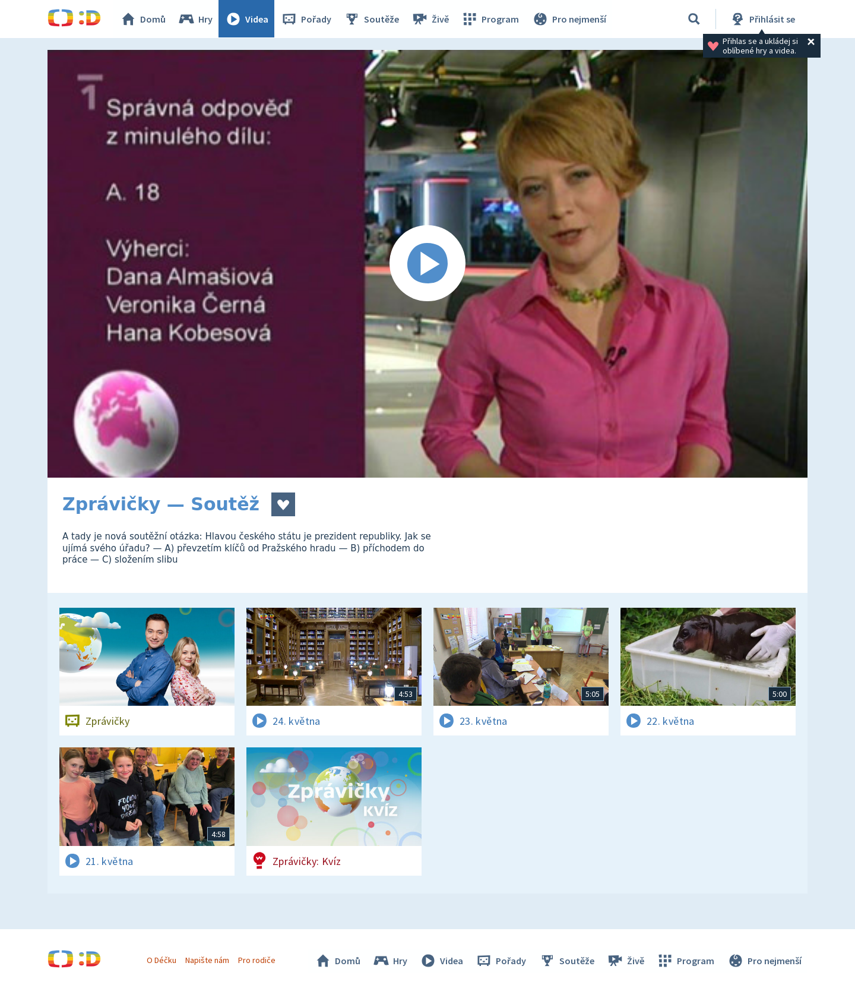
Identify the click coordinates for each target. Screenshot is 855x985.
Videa (247, 19)
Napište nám (207, 960)
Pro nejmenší (568, 19)
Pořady (306, 19)
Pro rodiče (257, 960)
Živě (430, 19)
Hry (195, 19)
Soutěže (372, 19)
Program (490, 19)
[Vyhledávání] (694, 19)
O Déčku (161, 960)
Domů (143, 19)
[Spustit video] (428, 264)
